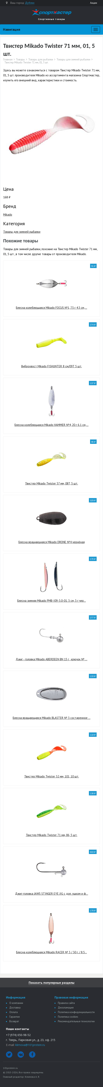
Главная (8, 59)
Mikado (7, 214)
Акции (93, 3)
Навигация (11, 29)
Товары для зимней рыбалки (73, 59)
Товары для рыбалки (40, 59)
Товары (20, 59)
